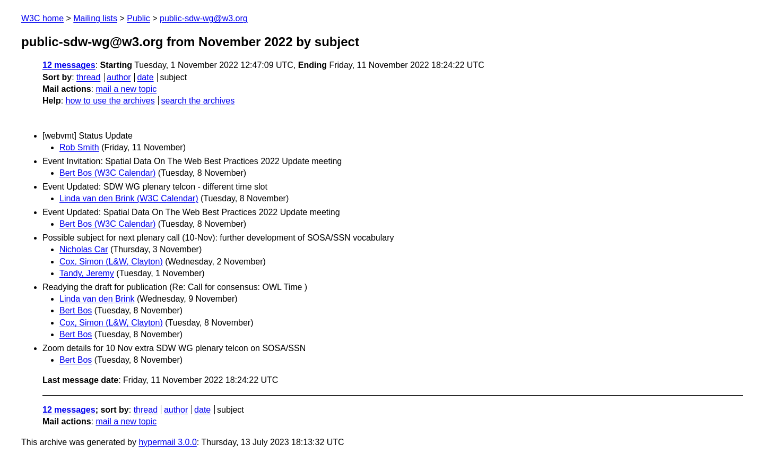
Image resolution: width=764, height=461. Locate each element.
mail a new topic (126, 88)
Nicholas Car (83, 249)
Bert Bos (75, 310)
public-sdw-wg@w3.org (204, 18)
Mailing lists (95, 18)
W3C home (42, 18)
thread (88, 77)
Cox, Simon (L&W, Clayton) (111, 261)
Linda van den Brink (96, 298)
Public (138, 18)
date (145, 77)
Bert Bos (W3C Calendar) (107, 172)
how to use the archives (110, 100)
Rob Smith (79, 147)
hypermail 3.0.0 (167, 442)
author (119, 77)
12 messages (69, 65)
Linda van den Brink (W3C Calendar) (128, 198)
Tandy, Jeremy (86, 273)
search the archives (198, 100)
